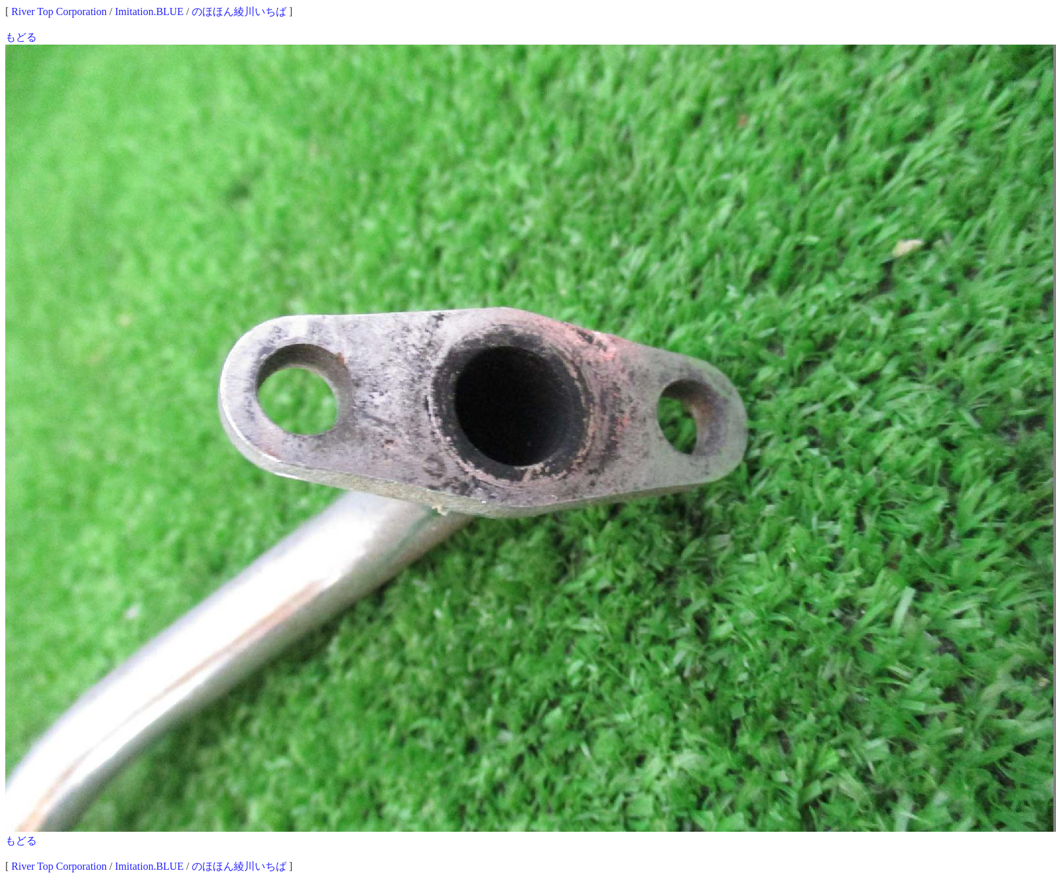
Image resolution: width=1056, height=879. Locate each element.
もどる (21, 37)
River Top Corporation (58, 11)
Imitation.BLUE (149, 11)
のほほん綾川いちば (239, 11)
